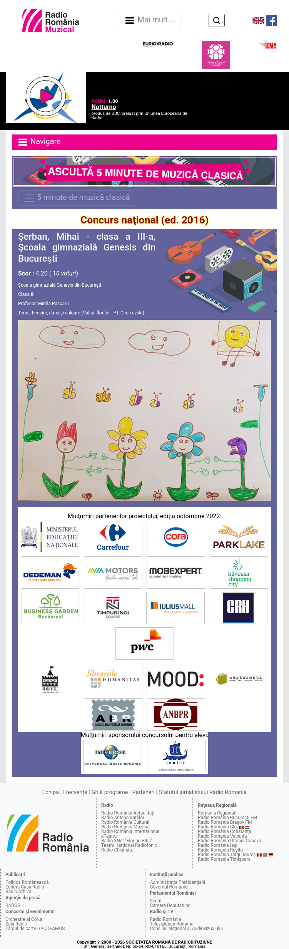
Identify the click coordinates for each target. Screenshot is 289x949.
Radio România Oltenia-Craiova (229, 840)
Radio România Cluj (218, 827)
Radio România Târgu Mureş (227, 854)
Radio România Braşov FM (225, 822)
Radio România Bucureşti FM (227, 817)
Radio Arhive (18, 891)
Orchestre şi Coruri (24, 919)
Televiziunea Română (172, 924)
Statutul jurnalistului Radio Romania (203, 792)
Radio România (165, 919)
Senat (156, 901)
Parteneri (143, 792)
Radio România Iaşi (217, 845)
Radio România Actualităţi (127, 813)
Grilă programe (110, 792)
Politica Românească (27, 882)
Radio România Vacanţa (222, 836)
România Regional (216, 813)
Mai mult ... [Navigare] (149, 20)
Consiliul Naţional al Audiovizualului (186, 928)
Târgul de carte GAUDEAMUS (35, 928)
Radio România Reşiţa (220, 850)
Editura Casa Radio (24, 887)
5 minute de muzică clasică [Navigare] (76, 198)
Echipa (50, 792)
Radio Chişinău (116, 850)
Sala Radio (16, 924)
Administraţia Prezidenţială (177, 882)
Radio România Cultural (125, 822)
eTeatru (109, 836)
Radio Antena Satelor (122, 817)
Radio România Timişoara (224, 859)
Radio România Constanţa (224, 831)
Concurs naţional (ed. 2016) (144, 220)
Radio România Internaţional (130, 831)
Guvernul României (169, 887)
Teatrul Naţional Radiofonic (129, 845)
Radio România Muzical (125, 827)
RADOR (12, 905)
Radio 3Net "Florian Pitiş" (126, 840)
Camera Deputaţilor (170, 905)
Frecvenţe (75, 792)
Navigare (39, 142)
